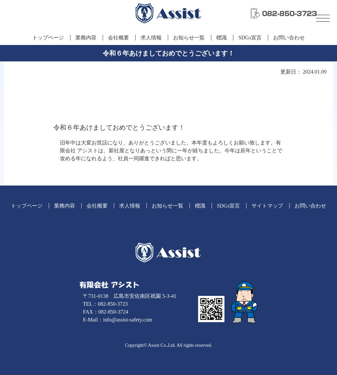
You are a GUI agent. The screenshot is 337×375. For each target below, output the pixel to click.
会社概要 (118, 37)
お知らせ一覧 (189, 37)
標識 (221, 37)
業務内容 (85, 37)
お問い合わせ (289, 37)
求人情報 (151, 37)
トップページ (48, 37)
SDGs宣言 (249, 37)
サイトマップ (267, 206)
